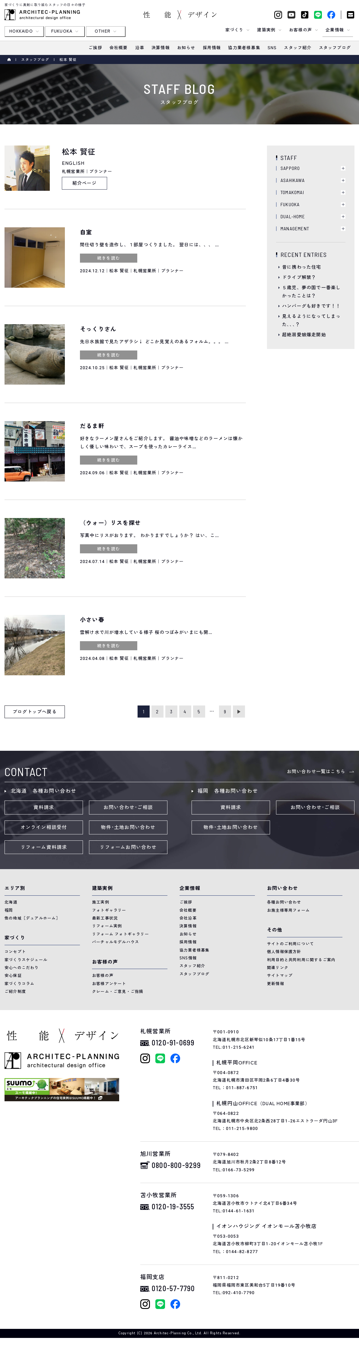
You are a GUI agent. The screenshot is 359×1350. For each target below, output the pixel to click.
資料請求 (43, 807)
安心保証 (13, 975)
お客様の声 (102, 975)
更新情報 (275, 984)
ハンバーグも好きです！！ (311, 306)
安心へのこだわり (22, 968)
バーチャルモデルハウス (115, 942)
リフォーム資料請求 (44, 847)
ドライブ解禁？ (299, 277)
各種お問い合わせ (284, 902)
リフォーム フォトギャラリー (120, 934)
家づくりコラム (19, 984)
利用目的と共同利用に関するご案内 (301, 960)
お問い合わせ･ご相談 (128, 807)
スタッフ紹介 (192, 966)
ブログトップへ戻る (35, 712)
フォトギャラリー (109, 910)
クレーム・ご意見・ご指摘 (117, 991)
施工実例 (100, 902)
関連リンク (277, 968)
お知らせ (188, 934)
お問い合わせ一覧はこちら (316, 771)
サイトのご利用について (290, 944)
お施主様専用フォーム (288, 910)
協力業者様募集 (194, 950)
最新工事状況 (105, 918)
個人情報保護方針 (284, 952)
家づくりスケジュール (26, 960)
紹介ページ (84, 183)
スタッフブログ (35, 59)
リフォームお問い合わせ (128, 847)
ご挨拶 (186, 902)
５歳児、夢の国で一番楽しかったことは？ (311, 291)
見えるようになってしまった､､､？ (311, 320)
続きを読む (108, 258)
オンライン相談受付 (44, 827)
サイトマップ (280, 975)
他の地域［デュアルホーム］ (32, 918)
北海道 (11, 902)
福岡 (9, 910)
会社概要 (188, 910)
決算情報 (188, 926)
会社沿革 (188, 918)
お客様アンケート (109, 984)
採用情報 (188, 942)
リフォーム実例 (107, 926)
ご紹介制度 (15, 991)
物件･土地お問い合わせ (128, 827)
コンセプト (15, 952)
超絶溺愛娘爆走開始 (304, 334)
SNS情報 (188, 958)
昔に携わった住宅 (301, 267)
